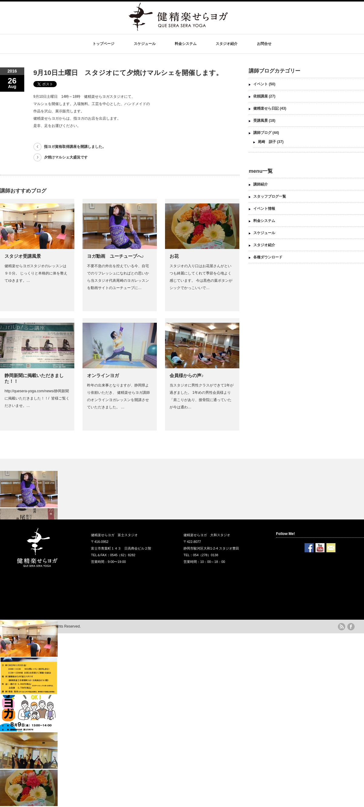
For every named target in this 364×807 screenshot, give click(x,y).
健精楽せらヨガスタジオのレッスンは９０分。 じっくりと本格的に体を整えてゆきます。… (36, 273)
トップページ (103, 44)
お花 (174, 256)
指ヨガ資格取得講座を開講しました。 (75, 147)
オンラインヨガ (103, 375)
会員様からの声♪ (187, 375)
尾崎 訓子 (267, 142)
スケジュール (145, 44)
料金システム (186, 44)
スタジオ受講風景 (23, 256)
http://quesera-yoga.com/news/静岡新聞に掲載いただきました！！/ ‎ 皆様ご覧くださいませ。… (37, 398)
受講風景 (260, 120)
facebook (351, 626)
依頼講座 (260, 96)
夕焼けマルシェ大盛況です (66, 157)
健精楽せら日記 (266, 108)
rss (341, 626)
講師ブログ (262, 133)
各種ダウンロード (267, 257)
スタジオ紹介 (227, 44)
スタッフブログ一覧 (269, 196)
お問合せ (264, 44)
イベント (260, 84)
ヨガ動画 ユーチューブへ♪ (118, 256)
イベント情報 (264, 208)
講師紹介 (260, 184)
